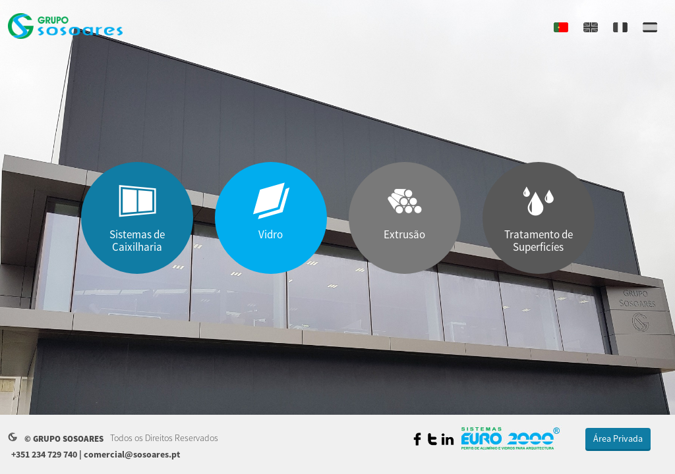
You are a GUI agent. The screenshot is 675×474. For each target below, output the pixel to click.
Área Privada (618, 438)
